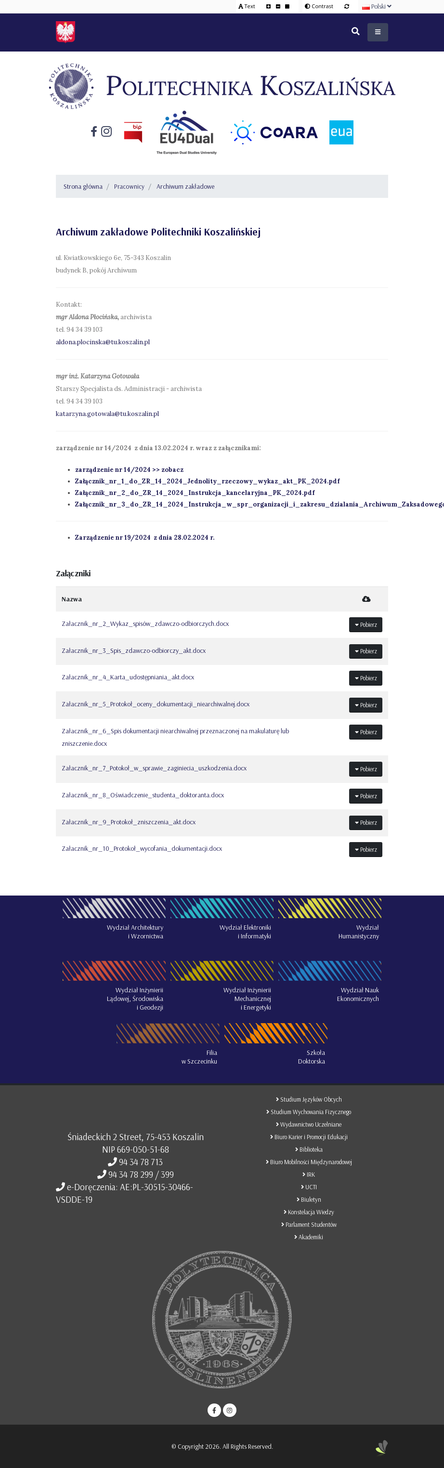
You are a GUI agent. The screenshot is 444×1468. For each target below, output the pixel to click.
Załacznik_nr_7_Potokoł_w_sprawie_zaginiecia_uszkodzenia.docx (154, 768)
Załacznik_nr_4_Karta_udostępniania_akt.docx (128, 677)
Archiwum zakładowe (185, 186)
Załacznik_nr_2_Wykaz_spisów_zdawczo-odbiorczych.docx (145, 623)
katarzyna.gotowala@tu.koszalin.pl (107, 414)
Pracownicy (129, 186)
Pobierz (366, 624)
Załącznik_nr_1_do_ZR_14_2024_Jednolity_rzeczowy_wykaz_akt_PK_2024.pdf (207, 481)
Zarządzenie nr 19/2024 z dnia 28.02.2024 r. (144, 537)
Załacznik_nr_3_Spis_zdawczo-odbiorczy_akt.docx (134, 650)
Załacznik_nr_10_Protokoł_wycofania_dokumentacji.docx (142, 848)
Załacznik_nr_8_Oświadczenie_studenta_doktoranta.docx (143, 795)
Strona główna (83, 186)
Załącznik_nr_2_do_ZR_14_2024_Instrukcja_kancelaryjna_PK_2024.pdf (194, 493)
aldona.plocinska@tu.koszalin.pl (103, 342)
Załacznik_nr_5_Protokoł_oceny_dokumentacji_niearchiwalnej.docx (155, 704)
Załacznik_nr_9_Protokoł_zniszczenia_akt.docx (129, 822)
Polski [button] (377, 6)
